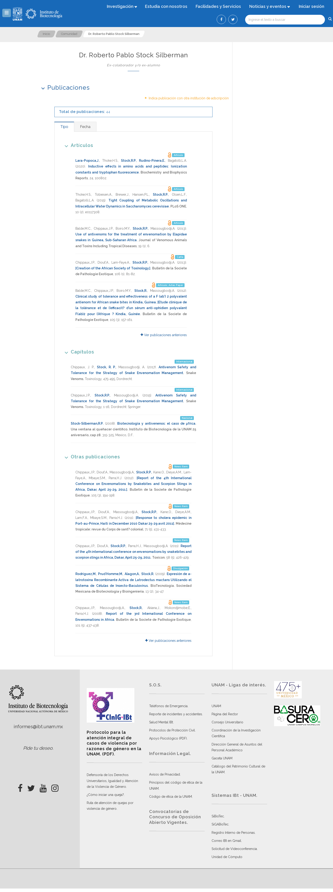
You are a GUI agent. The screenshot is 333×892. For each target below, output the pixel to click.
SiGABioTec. (220, 824)
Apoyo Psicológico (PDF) (168, 738)
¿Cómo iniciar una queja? (105, 795)
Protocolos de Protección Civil (172, 730)
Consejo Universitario (227, 722)
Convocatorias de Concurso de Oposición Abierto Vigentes (175, 817)
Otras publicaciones (91, 457)
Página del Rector (225, 714)
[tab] (64, 127)
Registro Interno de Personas (233, 832)
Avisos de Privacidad (164, 774)
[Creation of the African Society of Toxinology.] (112, 268)
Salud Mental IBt (161, 722)
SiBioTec (218, 816)
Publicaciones (64, 87)
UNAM (216, 706)
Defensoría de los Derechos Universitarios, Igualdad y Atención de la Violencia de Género (112, 780)
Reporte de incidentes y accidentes (175, 714)
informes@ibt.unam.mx (38, 726)
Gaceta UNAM (222, 758)
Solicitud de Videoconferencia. (235, 849)
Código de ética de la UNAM (170, 796)
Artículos (77, 145)
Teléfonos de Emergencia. (168, 706)
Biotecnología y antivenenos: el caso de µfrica (156, 423)
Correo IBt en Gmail (226, 841)
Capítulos (78, 352)
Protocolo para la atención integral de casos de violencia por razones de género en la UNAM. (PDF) (114, 743)
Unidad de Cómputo (227, 857)
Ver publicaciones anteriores (164, 335)
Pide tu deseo (37, 748)
